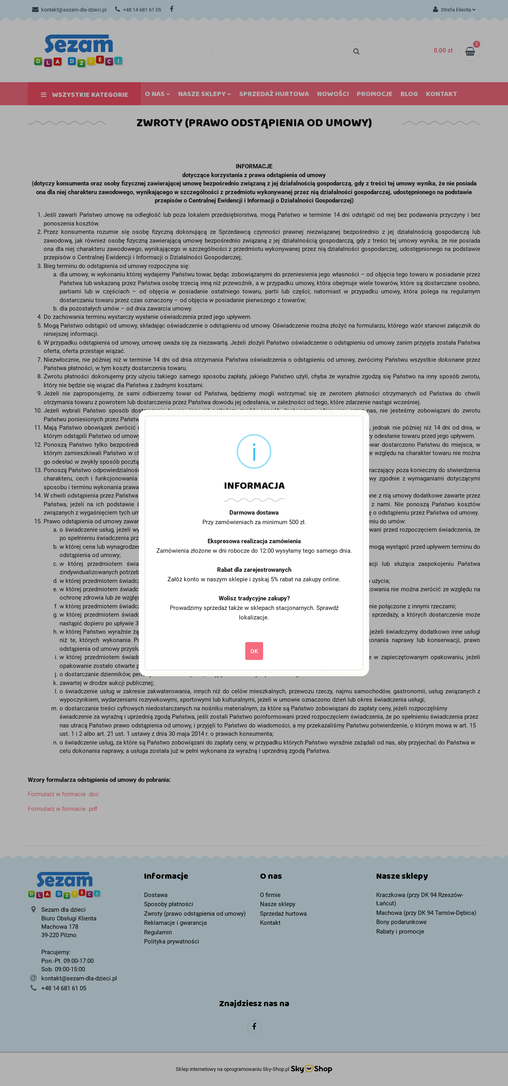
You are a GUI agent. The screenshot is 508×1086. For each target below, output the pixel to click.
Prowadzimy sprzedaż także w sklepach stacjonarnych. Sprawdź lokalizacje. (254, 612)
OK (254, 651)
